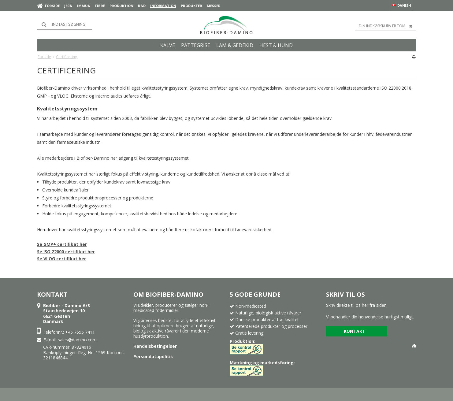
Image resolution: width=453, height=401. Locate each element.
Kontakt (354, 331)
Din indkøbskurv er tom (387, 26)
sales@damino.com (77, 340)
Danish (401, 5)
